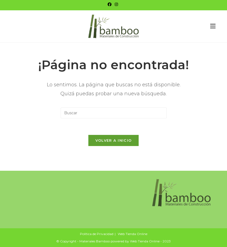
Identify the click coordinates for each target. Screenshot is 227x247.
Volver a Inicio (113, 140)
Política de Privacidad (96, 234)
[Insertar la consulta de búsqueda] (114, 112)
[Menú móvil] (213, 26)
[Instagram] (116, 4)
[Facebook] (110, 4)
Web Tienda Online (132, 234)
